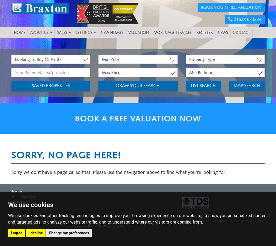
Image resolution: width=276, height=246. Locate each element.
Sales (64, 32)
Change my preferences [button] (69, 233)
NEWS (223, 32)
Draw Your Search (138, 85)
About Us (41, 32)
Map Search (247, 85)
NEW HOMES (112, 32)
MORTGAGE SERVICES (173, 32)
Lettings (86, 32)
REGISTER (204, 32)
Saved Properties (51, 85)
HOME (19, 32)
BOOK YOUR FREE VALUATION (231, 7)
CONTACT (241, 32)
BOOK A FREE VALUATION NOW (138, 118)
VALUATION (138, 32)
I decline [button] (36, 233)
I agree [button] (16, 233)
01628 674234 (244, 19)
